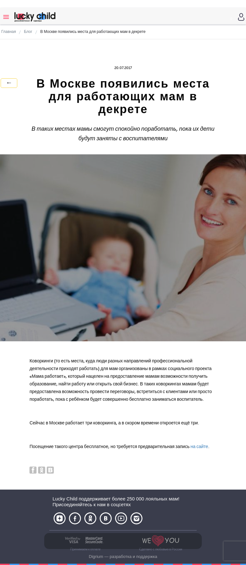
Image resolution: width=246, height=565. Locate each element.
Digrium (96, 556)
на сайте (199, 446)
